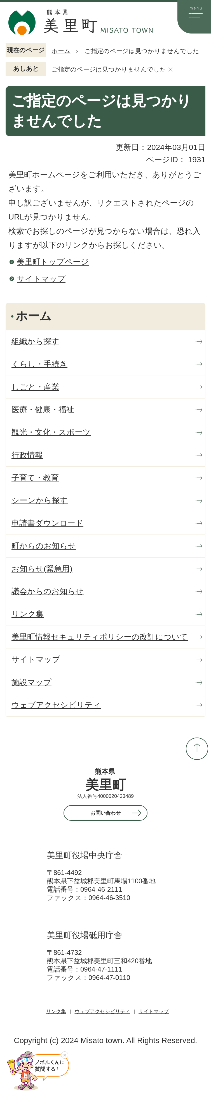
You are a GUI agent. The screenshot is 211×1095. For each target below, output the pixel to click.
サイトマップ (41, 279)
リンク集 (56, 1011)
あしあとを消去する (170, 69)
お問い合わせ (105, 813)
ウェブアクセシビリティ (102, 1011)
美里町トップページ (53, 261)
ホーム (61, 50)
